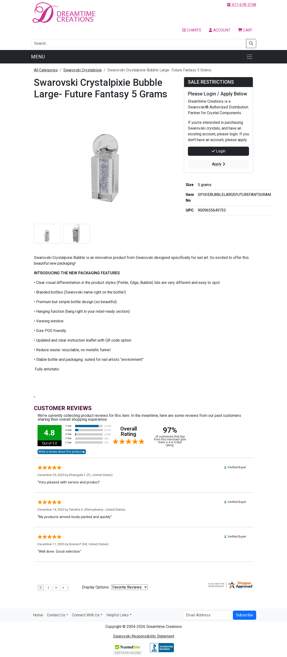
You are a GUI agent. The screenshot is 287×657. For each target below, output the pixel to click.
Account (219, 30)
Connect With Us (86, 615)
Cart (245, 30)
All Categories (46, 70)
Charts (191, 30)
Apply (218, 164)
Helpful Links (117, 615)
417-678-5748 (241, 4)
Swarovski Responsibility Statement (143, 636)
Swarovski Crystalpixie (82, 70)
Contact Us (56, 615)
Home (38, 615)
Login (218, 151)
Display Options (95, 587)
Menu (38, 57)
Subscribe (244, 615)
